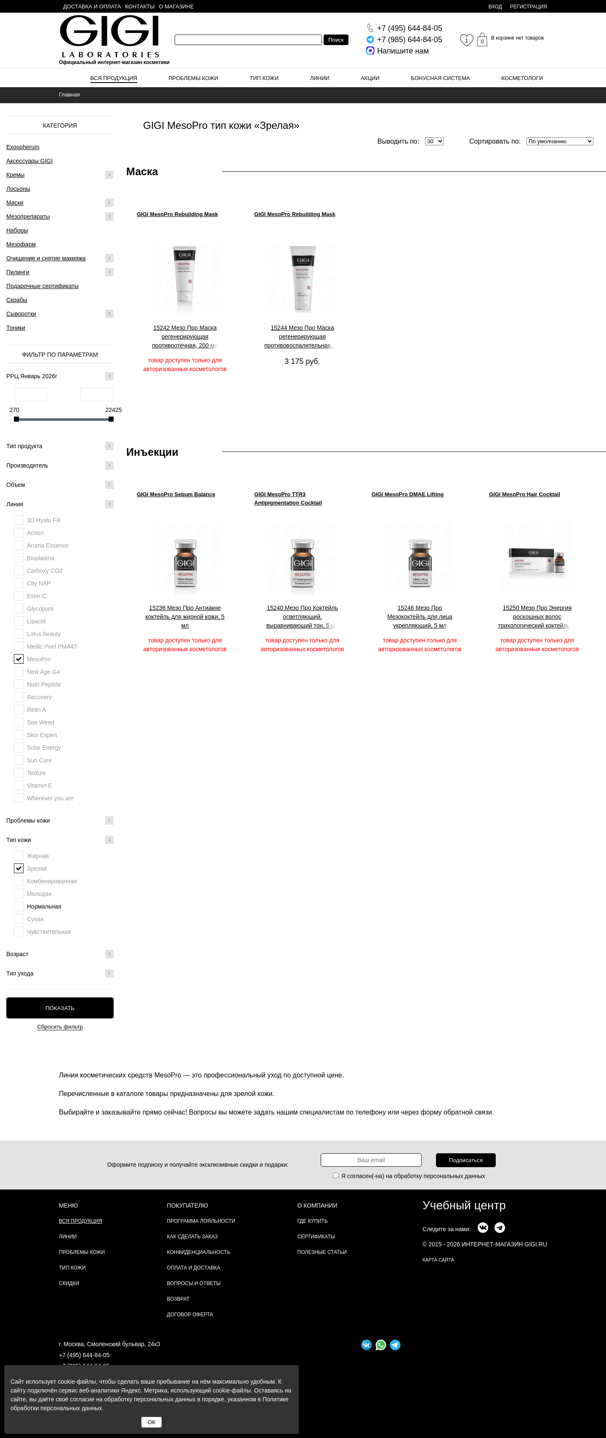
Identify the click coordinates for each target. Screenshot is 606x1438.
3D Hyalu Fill (43, 520)
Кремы (15, 174)
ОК (151, 1422)
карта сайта (438, 1259)
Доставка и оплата (92, 6)
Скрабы (16, 300)
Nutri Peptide (44, 684)
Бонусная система (440, 78)
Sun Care (39, 760)
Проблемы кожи (193, 78)
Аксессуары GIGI (29, 161)
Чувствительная (49, 931)
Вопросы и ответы (194, 1283)
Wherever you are (50, 798)
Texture (36, 773)
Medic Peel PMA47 (52, 646)
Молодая (39, 893)
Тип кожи (264, 78)
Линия (60, 504)
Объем (60, 485)
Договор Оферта (190, 1315)
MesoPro (38, 659)
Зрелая (37, 868)
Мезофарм (21, 244)
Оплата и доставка (194, 1268)
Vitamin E (39, 785)
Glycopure (40, 608)
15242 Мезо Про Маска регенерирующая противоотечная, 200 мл (185, 336)
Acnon (35, 532)
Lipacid (36, 621)
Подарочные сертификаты (42, 286)
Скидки (69, 1283)
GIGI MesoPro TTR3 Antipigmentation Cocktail (288, 498)
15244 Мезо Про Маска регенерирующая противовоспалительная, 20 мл (302, 337)
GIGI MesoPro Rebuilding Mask (177, 214)
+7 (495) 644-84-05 (84, 1355)
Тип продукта (60, 446)
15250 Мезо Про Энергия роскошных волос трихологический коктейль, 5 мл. (537, 617)
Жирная (38, 856)
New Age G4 (43, 671)
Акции (370, 78)
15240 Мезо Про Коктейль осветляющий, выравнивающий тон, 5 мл (302, 616)
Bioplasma (40, 558)
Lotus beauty (44, 634)
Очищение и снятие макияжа (45, 258)
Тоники (15, 327)
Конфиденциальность (198, 1252)
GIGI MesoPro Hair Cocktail (524, 494)
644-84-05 (409, 28)
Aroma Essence (48, 545)
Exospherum (23, 147)
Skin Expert (42, 735)
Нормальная (44, 906)
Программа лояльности (201, 1221)
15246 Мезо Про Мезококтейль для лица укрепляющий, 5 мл (419, 616)
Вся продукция (113, 78)
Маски (15, 202)
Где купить (313, 1221)
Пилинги (17, 272)
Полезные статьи (322, 1252)
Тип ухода (60, 973)
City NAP (39, 583)
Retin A (36, 709)
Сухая (35, 919)
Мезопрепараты (28, 216)
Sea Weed (40, 722)
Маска (142, 171)
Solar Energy (44, 747)
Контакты (139, 6)
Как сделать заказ (192, 1237)
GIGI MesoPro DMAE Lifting (408, 494)
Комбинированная (52, 881)
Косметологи (522, 78)
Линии (320, 78)
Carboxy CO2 (45, 570)
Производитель (60, 465)
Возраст (60, 954)
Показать (59, 1008)
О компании (318, 1205)
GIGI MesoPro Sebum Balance (176, 494)
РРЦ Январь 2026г (60, 376)
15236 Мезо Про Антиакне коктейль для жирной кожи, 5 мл (184, 616)
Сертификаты (316, 1237)
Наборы (17, 230)
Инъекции (152, 452)
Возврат (178, 1299)
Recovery (39, 697)
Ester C (37, 596)
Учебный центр (464, 1205)
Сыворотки (21, 313)
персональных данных (454, 1176)
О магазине (176, 6)
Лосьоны (18, 188)
